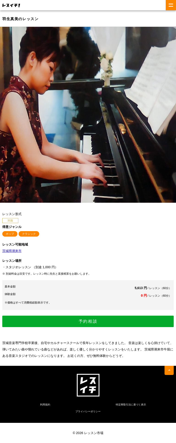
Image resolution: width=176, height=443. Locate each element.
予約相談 (88, 321)
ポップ (10, 233)
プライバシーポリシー (88, 411)
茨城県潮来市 (12, 251)
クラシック (29, 233)
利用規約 (45, 404)
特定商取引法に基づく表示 (131, 404)
